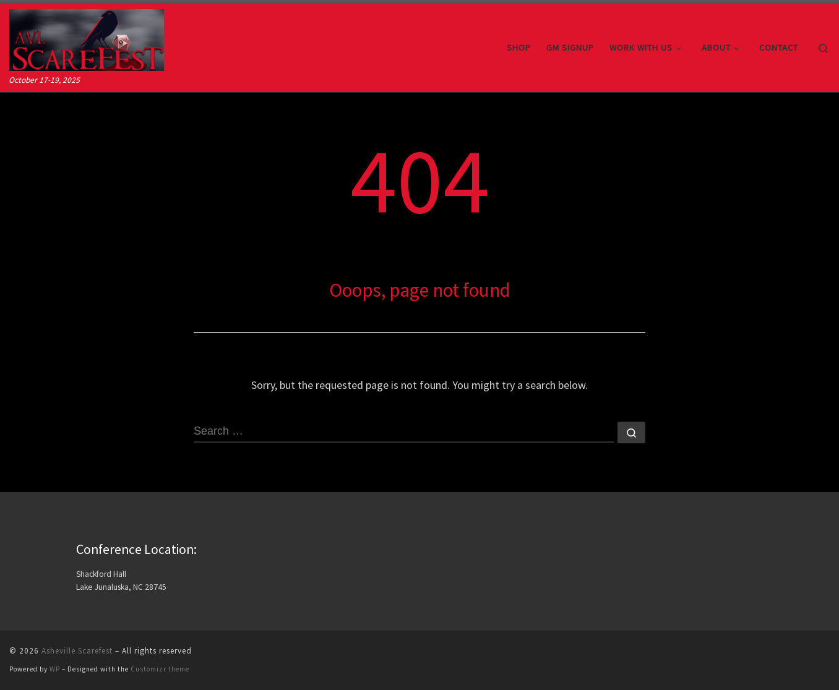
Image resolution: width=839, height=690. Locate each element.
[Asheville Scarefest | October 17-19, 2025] (86, 38)
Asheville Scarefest (77, 650)
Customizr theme (160, 669)
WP (54, 669)
